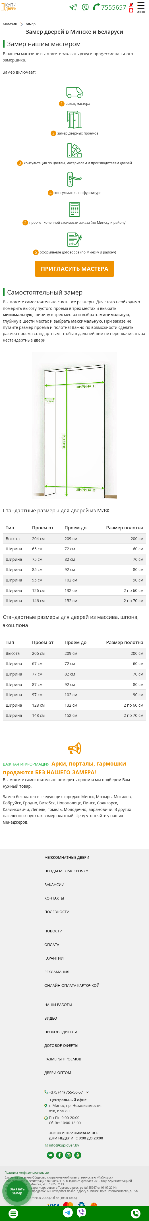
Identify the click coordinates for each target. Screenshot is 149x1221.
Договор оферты (61, 1045)
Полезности (56, 911)
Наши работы (58, 1004)
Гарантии (54, 958)
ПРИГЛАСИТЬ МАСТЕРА (74, 268)
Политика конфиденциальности (27, 1172)
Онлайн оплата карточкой (72, 985)
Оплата (51, 944)
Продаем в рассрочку (66, 870)
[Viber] (85, 8)
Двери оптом (57, 1072)
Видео (50, 1018)
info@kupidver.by (64, 1145)
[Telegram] (73, 8)
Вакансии (54, 884)
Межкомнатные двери (66, 857)
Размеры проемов (62, 1059)
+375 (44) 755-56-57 (69, 1092)
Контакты (54, 898)
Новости (53, 931)
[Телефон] (111, 7)
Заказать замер (17, 1191)
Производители (60, 1031)
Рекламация (56, 971)
